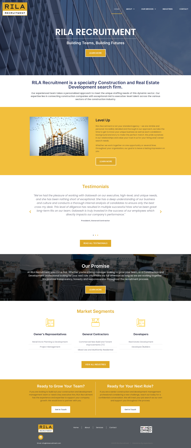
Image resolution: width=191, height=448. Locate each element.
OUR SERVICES (148, 9)
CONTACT (183, 9)
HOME (116, 9)
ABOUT (130, 9)
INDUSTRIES (168, 9)
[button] (30, 211)
